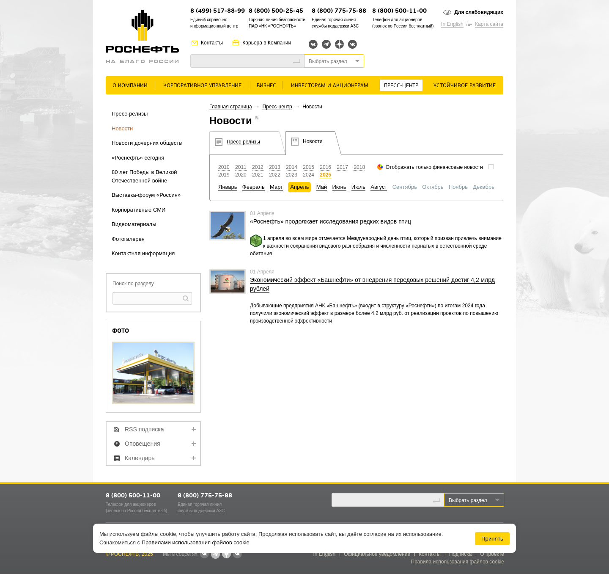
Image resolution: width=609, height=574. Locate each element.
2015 (308, 167)
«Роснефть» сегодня (138, 158)
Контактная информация (143, 253)
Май (321, 187)
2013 (274, 167)
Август (378, 187)
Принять (492, 538)
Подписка (460, 554)
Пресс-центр (401, 85)
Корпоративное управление (202, 85)
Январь (227, 187)
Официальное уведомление (377, 554)
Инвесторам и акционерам (329, 85)
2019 (224, 175)
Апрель (299, 187)
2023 (291, 175)
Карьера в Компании (266, 43)
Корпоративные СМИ (138, 210)
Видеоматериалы (134, 224)
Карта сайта (489, 24)
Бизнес (266, 85)
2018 (359, 167)
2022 (274, 175)
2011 (241, 167)
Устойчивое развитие (464, 85)
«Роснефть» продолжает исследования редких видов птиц (330, 221)
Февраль (253, 187)
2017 (342, 167)
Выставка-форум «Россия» (146, 195)
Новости (122, 128)
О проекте (492, 554)
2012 (257, 167)
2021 (257, 175)
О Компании (130, 85)
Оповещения (142, 443)
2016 (325, 167)
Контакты (212, 43)
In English (452, 24)
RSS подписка (144, 429)
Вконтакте (313, 44)
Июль (358, 187)
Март (276, 187)
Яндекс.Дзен (339, 44)
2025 (325, 175)
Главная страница (230, 107)
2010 (224, 167)
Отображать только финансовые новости (434, 167)
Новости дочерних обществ (147, 143)
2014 (291, 167)
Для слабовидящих (478, 12)
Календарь (140, 458)
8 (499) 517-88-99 (217, 11)
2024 (308, 175)
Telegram (326, 44)
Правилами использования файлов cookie (196, 542)
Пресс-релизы (130, 113)
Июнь (339, 187)
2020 (241, 175)
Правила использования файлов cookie (458, 562)
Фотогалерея (128, 239)
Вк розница (352, 45)
